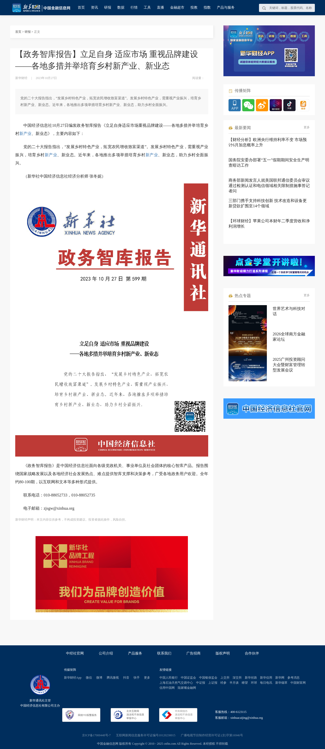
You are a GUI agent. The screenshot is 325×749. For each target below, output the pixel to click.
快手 (137, 677)
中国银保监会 (208, 677)
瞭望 (245, 682)
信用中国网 (167, 688)
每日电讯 (266, 682)
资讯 (94, 7)
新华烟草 (281, 682)
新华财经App (73, 677)
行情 (134, 7)
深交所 (237, 677)
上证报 (212, 682)
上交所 (225, 677)
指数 (207, 7)
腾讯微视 (113, 677)
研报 (107, 7)
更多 (307, 127)
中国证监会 (188, 677)
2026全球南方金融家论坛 (289, 336)
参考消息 (293, 677)
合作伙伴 (252, 653)
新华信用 (266, 677)
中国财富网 (298, 682)
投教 (194, 7)
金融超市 (177, 7)
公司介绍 (106, 653)
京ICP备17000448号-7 (96, 735)
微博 (99, 677)
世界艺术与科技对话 (289, 311)
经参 (223, 682)
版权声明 (223, 653)
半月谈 (234, 682)
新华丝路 (251, 677)
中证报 (200, 682)
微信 (89, 677)
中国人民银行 (168, 677)
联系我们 (164, 653)
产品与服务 (226, 7)
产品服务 (135, 653)
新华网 (279, 677)
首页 (81, 7)
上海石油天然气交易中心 (176, 682)
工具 (147, 7)
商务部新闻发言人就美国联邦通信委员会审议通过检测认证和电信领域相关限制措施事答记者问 (269, 185)
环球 (254, 682)
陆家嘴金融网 (187, 688)
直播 (160, 7)
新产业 (25, 133)
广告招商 (193, 653)
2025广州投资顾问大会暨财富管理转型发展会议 (289, 364)
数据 (120, 7)
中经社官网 (75, 653)
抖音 (126, 677)
